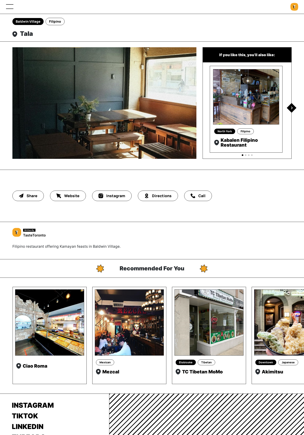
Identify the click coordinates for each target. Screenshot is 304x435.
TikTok (25, 416)
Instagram (33, 405)
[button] (291, 108)
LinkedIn (27, 426)
